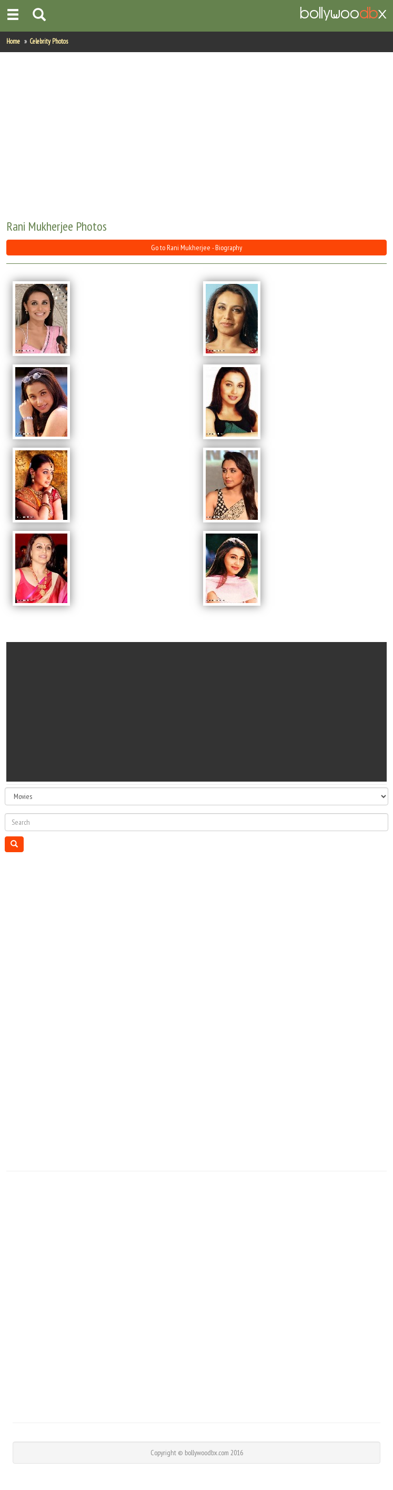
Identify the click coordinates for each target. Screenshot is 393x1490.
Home (13, 41)
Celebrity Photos (48, 41)
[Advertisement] (195, 136)
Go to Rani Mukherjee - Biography (196, 247)
